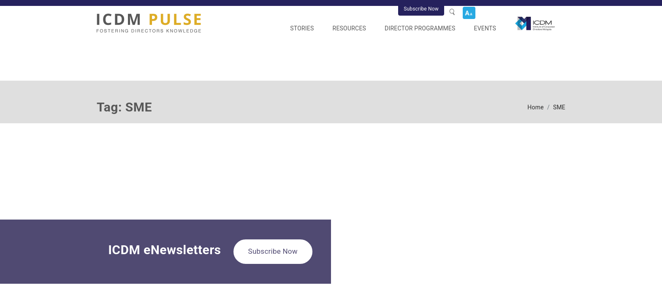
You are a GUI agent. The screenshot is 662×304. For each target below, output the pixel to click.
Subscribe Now (421, 9)
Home (535, 107)
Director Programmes (420, 28)
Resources (349, 28)
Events (485, 28)
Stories (302, 28)
